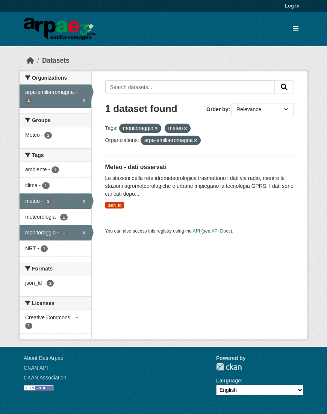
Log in (292, 6)
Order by (217, 109)
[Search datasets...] (190, 87)
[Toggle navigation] (295, 29)
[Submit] (284, 87)
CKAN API (36, 368)
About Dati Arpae (44, 358)
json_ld (114, 205)
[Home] (30, 60)
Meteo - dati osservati (136, 167)
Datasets (56, 60)
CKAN (229, 367)
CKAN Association (45, 378)
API (196, 231)
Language (228, 381)
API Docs (220, 231)
